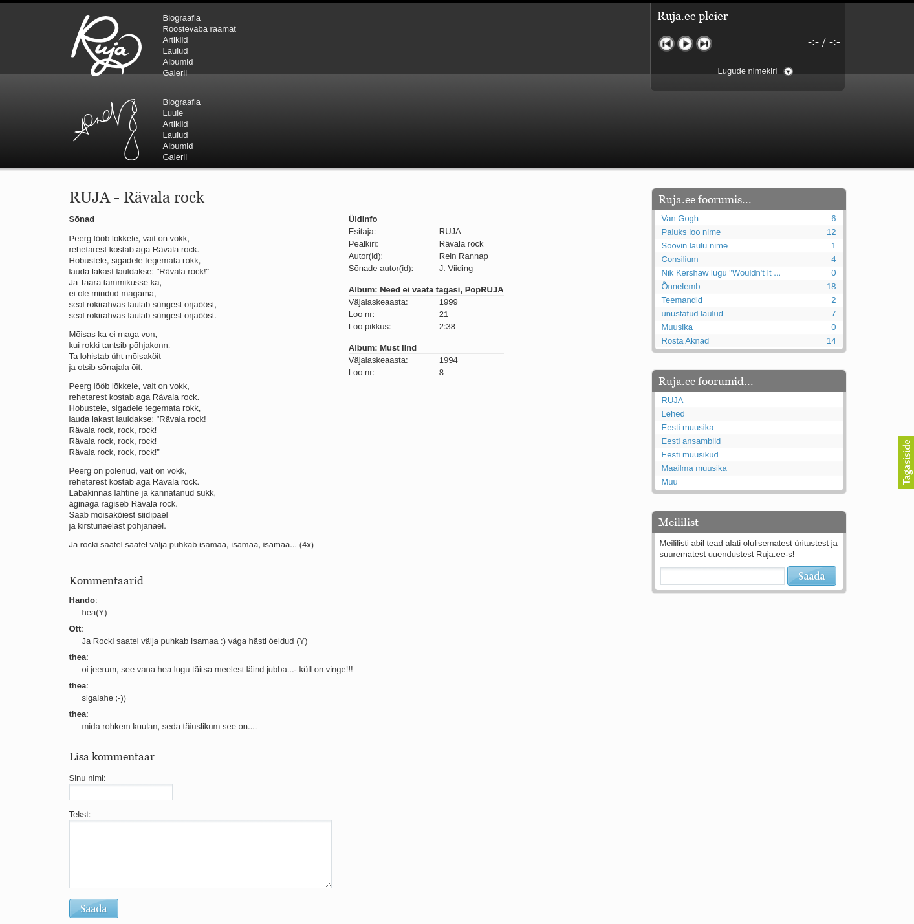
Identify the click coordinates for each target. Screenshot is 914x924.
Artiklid (175, 40)
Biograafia (182, 18)
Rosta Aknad (686, 263)
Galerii (175, 73)
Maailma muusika (694, 390)
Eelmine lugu (666, 44)
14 (831, 263)
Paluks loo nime (691, 154)
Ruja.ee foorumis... (705, 121)
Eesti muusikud (690, 377)
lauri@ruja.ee (363, 914)
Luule (392, 29)
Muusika (677, 249)
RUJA (106, 45)
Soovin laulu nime (695, 168)
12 (831, 154)
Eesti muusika (688, 350)
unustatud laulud (692, 236)
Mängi (685, 44)
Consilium (680, 181)
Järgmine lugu (704, 44)
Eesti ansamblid (691, 363)
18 (831, 209)
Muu (670, 404)
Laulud (175, 51)
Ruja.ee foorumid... (706, 303)
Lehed (673, 336)
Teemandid (682, 222)
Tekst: (80, 737)
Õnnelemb (681, 209)
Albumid (178, 62)
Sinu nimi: (87, 700)
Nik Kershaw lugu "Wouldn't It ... (721, 195)
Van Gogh (680, 141)
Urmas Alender (325, 45)
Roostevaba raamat (199, 29)
